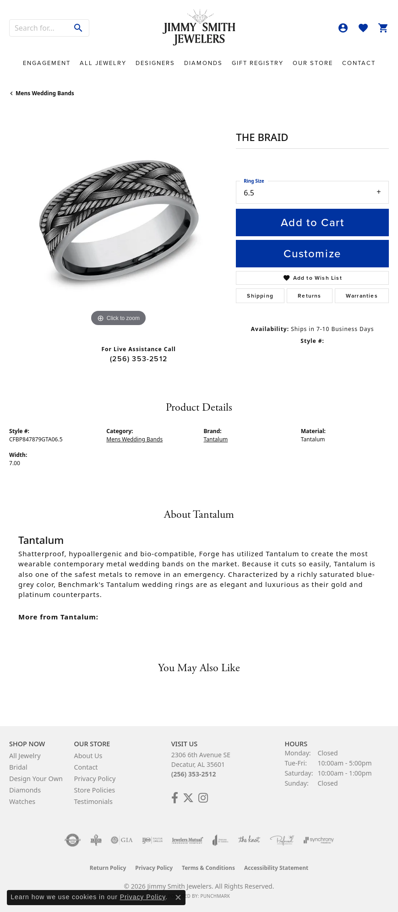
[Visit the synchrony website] (319, 840)
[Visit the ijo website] (152, 840)
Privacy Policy (94, 778)
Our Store (313, 63)
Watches (22, 801)
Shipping (260, 296)
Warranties (362, 296)
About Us (88, 755)
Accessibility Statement (276, 868)
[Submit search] (78, 28)
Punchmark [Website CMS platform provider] (215, 896)
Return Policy (108, 868)
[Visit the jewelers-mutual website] (187, 840)
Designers (155, 63)
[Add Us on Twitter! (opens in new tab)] (188, 798)
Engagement (47, 63)
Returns (309, 296)
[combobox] (39, 28)
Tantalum (216, 439)
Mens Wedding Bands (45, 93)
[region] (118, 220)
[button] (343, 27)
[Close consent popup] (178, 897)
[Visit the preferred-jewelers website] (282, 840)
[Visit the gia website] (122, 840)
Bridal (18, 767)
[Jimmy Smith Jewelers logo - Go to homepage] (199, 27)
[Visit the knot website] (249, 840)
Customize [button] (312, 253)
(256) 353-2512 (138, 358)
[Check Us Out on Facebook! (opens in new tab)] (174, 798)
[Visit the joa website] (221, 840)
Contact (359, 63)
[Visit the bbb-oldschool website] (96, 840)
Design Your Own (36, 778)
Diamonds (203, 63)
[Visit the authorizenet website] (72, 840)
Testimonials (93, 801)
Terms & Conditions (208, 868)
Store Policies (94, 790)
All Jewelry (103, 63)
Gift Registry (258, 63)
